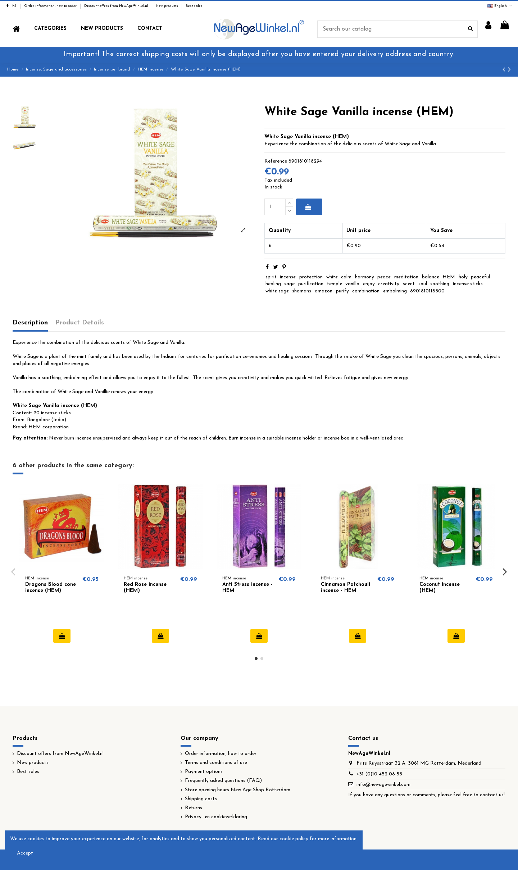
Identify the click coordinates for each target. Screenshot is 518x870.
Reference (275, 161)
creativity (388, 284)
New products (167, 6)
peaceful (480, 277)
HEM (448, 277)
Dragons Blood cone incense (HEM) (50, 587)
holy (463, 277)
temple (334, 284)
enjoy (369, 284)
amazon (323, 291)
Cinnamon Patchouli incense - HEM (345, 587)
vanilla (352, 284)
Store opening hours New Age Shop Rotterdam (237, 790)
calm (346, 277)
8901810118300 (427, 291)
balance (430, 277)
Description (30, 322)
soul (422, 284)
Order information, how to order (51, 6)
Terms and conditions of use (216, 762)
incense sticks (468, 284)
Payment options (204, 771)
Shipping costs (201, 799)
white (332, 277)
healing (273, 284)
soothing (439, 284)
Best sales (194, 6)
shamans (301, 291)
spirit (271, 277)
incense (288, 277)
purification (310, 284)
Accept (25, 853)
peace (384, 277)
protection (311, 277)
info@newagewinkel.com (383, 784)
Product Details (79, 322)
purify (342, 291)
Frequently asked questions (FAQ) (223, 780)
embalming (395, 291)
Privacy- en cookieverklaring (216, 817)
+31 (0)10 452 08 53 (379, 774)
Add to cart (308, 207)
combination (366, 291)
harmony (364, 277)
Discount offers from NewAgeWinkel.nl (116, 6)
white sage (277, 291)
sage (289, 284)
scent (409, 284)
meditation (406, 277)
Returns (193, 808)
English (500, 6)
